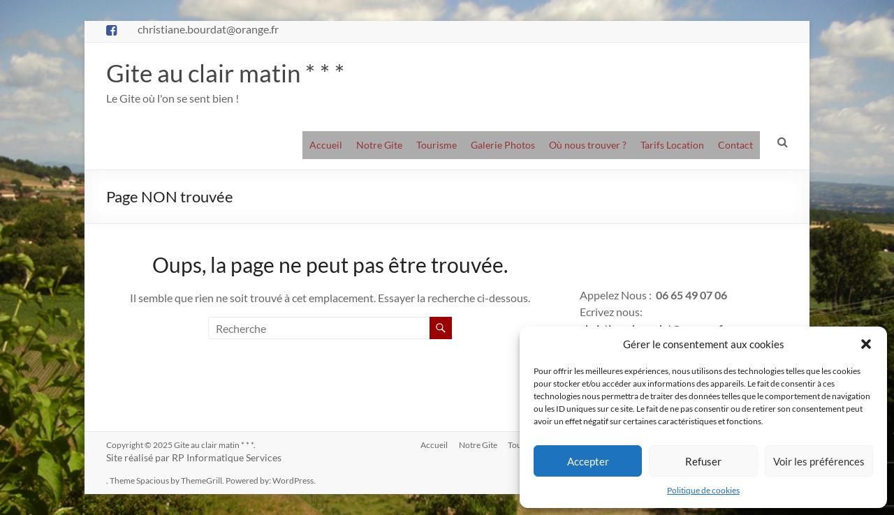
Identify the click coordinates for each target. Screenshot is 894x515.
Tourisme (436, 145)
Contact (735, 145)
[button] (866, 344)
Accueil (325, 145)
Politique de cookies (703, 490)
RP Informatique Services (226, 457)
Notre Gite (379, 145)
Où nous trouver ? (587, 145)
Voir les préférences (819, 461)
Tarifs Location (672, 145)
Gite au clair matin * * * (227, 72)
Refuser (703, 461)
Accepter (588, 461)
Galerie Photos (503, 145)
